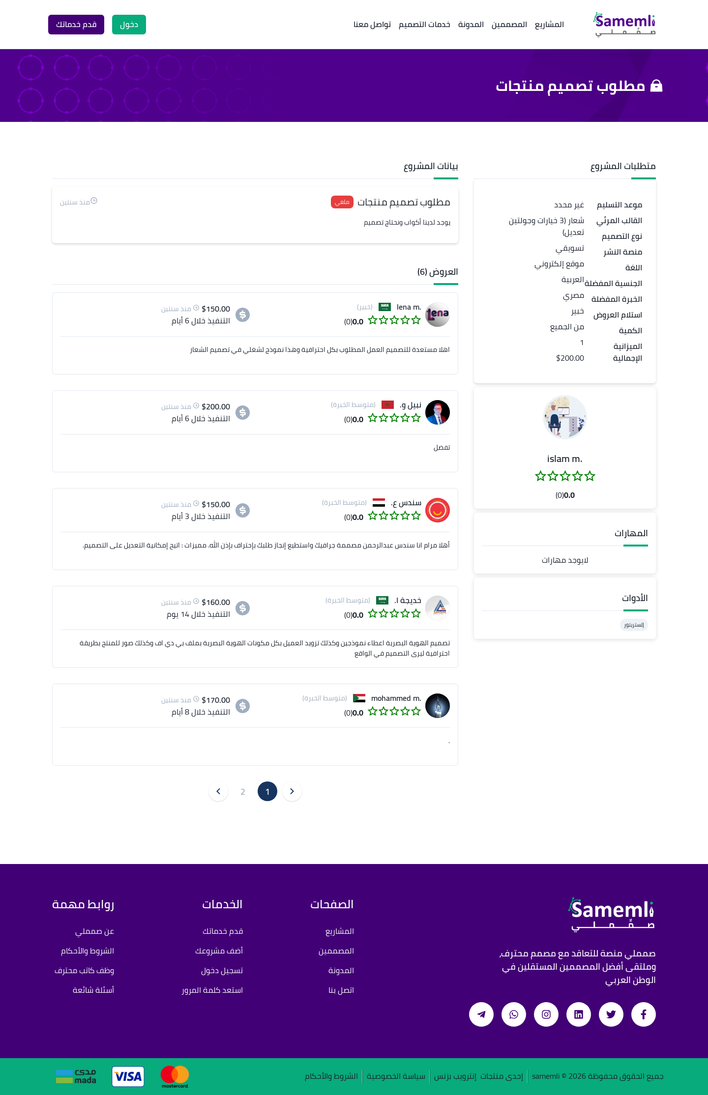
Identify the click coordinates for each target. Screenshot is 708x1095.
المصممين (509, 24)
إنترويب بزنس (455, 1076)
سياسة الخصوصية (396, 1076)
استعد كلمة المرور (212, 989)
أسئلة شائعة (93, 989)
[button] (565, 417)
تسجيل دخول (222, 970)
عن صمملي (94, 930)
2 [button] (242, 791)
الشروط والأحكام (87, 950)
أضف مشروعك (219, 950)
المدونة (471, 24)
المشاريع (549, 24)
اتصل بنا (341, 989)
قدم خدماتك (223, 930)
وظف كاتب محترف (84, 970)
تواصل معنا (372, 24)
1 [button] (267, 791)
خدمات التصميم (424, 24)
